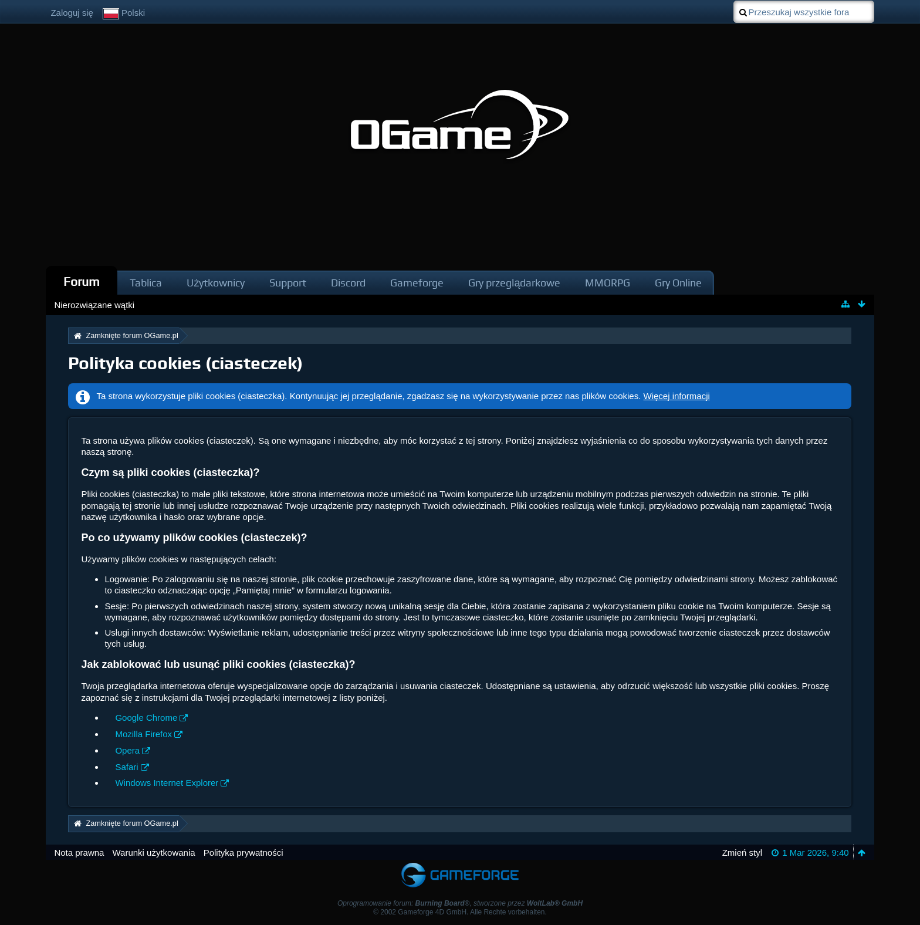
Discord (348, 282)
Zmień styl (742, 853)
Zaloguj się (71, 13)
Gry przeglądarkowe (514, 282)
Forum (81, 281)
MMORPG (607, 282)
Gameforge (417, 282)
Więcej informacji (677, 396)
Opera (127, 750)
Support (287, 282)
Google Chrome (146, 718)
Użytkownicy (216, 282)
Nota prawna (79, 853)
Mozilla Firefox (143, 734)
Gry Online (678, 282)
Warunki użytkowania (153, 853)
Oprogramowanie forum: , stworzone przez (460, 903)
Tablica (146, 282)
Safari (126, 767)
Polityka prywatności (243, 853)
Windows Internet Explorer (166, 783)
